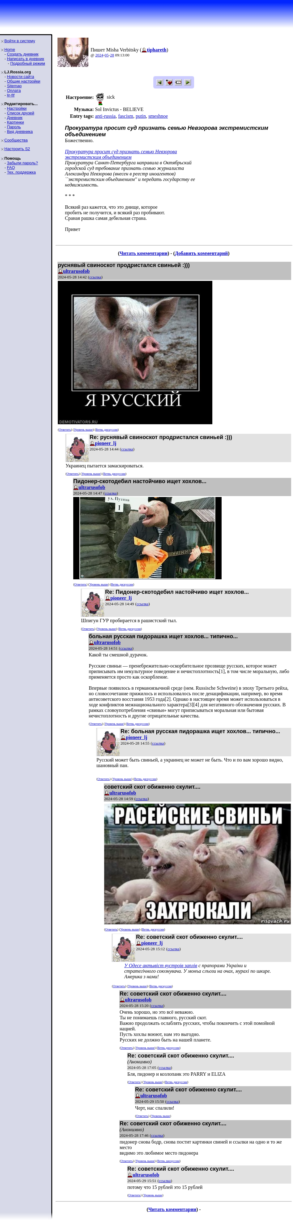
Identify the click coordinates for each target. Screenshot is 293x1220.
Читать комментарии (144, 253)
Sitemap (14, 86)
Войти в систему (19, 41)
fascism (125, 116)
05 (107, 55)
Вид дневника (20, 131)
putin (141, 116)
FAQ (11, 167)
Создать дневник (22, 54)
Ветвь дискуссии (106, 429)
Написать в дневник (25, 58)
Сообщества (16, 140)
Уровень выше (83, 429)
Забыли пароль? (22, 163)
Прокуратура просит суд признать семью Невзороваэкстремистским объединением (121, 154)
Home (9, 49)
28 (112, 55)
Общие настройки (23, 81)
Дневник (14, 117)
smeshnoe (158, 116)
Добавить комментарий (201, 253)
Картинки (15, 122)
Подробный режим (27, 63)
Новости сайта (20, 76)
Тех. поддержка (21, 172)
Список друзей (20, 113)
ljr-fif (11, 95)
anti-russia (105, 116)
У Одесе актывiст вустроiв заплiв (160, 965)
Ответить (65, 429)
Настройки (17, 108)
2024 (99, 55)
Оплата (14, 90)
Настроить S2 (17, 148)
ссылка (95, 277)
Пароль (14, 127)
